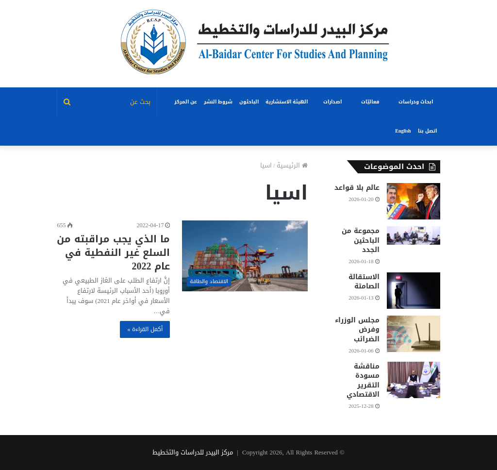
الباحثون (249, 101)
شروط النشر (218, 101)
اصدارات (332, 101)
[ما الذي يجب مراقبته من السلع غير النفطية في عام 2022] (244, 255)
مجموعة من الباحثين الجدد (361, 240)
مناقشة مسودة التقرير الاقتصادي (363, 381)
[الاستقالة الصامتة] (413, 290)
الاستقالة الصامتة (364, 281)
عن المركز (185, 101)
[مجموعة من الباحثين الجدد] (413, 235)
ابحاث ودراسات (415, 101)
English (403, 130)
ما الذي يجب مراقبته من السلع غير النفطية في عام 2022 (113, 252)
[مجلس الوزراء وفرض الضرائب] (413, 334)
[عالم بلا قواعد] (413, 201)
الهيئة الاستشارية (286, 101)
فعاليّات (370, 101)
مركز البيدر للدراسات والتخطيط (192, 452)
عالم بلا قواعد (357, 187)
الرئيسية (292, 165)
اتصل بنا (427, 130)
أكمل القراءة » (145, 329)
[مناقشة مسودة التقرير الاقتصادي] (413, 380)
